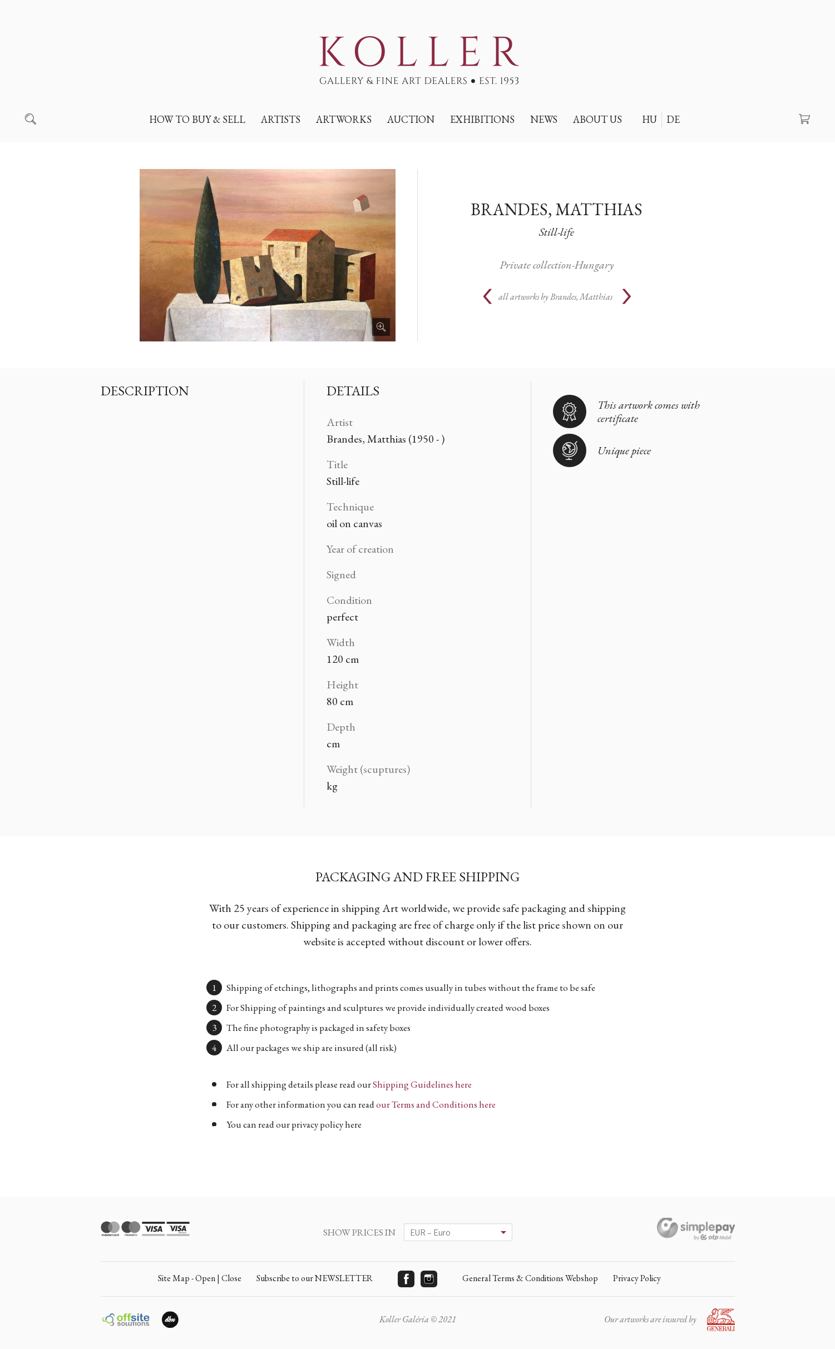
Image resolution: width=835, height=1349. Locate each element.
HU (649, 119)
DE (673, 119)
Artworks (344, 119)
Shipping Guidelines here (422, 1084)
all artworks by (555, 296)
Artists (280, 119)
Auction (410, 119)
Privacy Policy (637, 1278)
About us (597, 119)
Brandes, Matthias (557, 209)
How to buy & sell (197, 119)
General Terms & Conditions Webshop (530, 1278)
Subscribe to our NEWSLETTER (314, 1278)
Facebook (406, 1279)
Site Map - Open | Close (199, 1278)
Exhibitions (482, 119)
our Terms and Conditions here (436, 1104)
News (543, 119)
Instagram (429, 1279)
